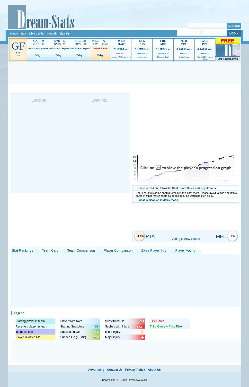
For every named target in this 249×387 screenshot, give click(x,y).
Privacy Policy (135, 369)
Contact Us (114, 369)
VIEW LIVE (100, 48)
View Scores (33, 48)
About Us (154, 369)
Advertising (96, 369)
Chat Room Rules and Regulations (194, 188)
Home (14, 33)
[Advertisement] (124, 73)
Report (44, 48)
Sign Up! (65, 33)
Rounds (52, 33)
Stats (23, 33)
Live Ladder (37, 33)
